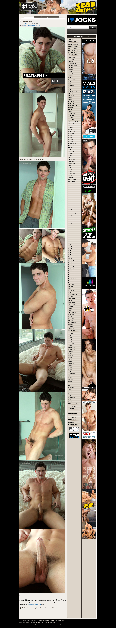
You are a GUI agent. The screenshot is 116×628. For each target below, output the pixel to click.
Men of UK (70, 237)
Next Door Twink (71, 254)
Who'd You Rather (72, 322)
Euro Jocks (70, 153)
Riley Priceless (71, 270)
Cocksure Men (71, 115)
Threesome (70, 306)
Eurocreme (70, 155)
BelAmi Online (71, 85)
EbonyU (70, 149)
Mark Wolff (70, 227)
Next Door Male (71, 252)
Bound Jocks (71, 101)
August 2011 (70, 399)
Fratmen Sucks (71, 173)
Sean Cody (70, 276)
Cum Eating (70, 127)
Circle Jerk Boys (71, 113)
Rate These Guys (72, 266)
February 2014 (71, 343)
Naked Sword (71, 248)
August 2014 (70, 333)
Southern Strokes (72, 282)
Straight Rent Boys (72, 298)
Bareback (70, 81)
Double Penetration (72, 143)
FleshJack (70, 165)
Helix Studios (71, 193)
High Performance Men (73, 195)
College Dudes (71, 123)
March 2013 (70, 361)
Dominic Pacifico (71, 141)
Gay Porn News (71, 181)
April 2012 (70, 383)
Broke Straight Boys (72, 105)
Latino (69, 217)
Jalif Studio (70, 207)
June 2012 (70, 379)
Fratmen (26, 23)
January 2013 (71, 365)
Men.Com (70, 241)
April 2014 (70, 339)
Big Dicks (70, 89)
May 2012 (70, 381)
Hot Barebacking (71, 197)
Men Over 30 (71, 239)
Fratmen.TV (31, 599)
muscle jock (35, 25)
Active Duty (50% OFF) (73, 46)
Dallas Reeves (71, 129)
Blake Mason (71, 95)
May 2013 (70, 357)
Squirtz (69, 292)
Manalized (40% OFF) (73, 44)
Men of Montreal (71, 235)
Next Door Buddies (72, 250)
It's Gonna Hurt (71, 205)
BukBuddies (70, 107)
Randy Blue (70, 264)
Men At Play (70, 233)
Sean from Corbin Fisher (35, 604)
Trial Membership (72, 312)
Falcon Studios (71, 161)
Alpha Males (70, 67)
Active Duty (70, 61)
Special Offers (71, 284)
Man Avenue (70, 221)
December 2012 (71, 367)
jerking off (29, 25)
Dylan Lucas (70, 147)
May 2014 (70, 337)
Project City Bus (71, 260)
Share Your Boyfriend (72, 278)
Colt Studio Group (72, 125)
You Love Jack (71, 328)
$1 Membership (71, 57)
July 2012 (70, 377)
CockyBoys (70, 117)
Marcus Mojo (71, 225)
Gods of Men (71, 185)
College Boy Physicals (73, 121)
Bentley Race (71, 87)
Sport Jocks (70, 286)
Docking (70, 137)
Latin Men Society (72, 213)
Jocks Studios (71, 211)
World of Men (71, 324)
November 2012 (71, 369)
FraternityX (70, 169)
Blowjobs (70, 97)
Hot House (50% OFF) (73, 52)
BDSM (69, 83)
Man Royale (70, 223)
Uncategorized (71, 316)
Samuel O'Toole (71, 274)
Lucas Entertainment (72, 219)
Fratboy (69, 167)
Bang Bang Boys (71, 79)
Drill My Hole (71, 145)
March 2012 (70, 385)
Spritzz (69, 288)
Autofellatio (70, 75)
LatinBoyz (70, 215)
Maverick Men (71, 231)
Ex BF (69, 157)
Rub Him (70, 272)
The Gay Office (71, 304)
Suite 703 (70, 300)
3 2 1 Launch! (71, 59)
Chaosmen (70, 111)
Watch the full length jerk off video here (31, 159)
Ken (32, 25)
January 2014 (71, 345)
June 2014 (70, 335)
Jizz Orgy (70, 209)
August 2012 (70, 375)
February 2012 (71, 387)
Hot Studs (70, 201)
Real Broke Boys (71, 268)
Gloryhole (70, 183)
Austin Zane (70, 73)
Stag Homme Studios (72, 294)
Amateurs (70, 71)
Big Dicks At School (72, 91)
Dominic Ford (71, 139)
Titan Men (70, 310)
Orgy (69, 256)
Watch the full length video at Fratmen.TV (38, 608)
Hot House (70, 199)
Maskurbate (70, 229)
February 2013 (71, 363)
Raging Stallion (71, 262)
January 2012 (71, 389)
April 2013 (70, 359)
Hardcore (70, 191)
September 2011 (71, 397)
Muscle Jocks (71, 244)
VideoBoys (70, 320)
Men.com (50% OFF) (72, 48)
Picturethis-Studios (72, 258)
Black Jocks (70, 93)
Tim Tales (70, 308)
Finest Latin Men (71, 163)
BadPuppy (70, 77)
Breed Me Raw (71, 103)
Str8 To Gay (70, 296)
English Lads (71, 151)
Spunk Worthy (71, 290)
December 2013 (71, 347)
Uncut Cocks (71, 318)
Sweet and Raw (71, 302)
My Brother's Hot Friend (73, 246)
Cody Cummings (71, 119)
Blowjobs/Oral (71, 99)
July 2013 (70, 353)
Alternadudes (71, 69)
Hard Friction (71, 189)
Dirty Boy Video (71, 133)
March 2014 (70, 341)
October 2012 (71, 371)
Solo (30, 23)
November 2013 (71, 349)
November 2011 (71, 393)
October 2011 (71, 395)
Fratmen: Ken (27, 21)
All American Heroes (72, 65)
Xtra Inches (70, 326)
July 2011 (70, 401)
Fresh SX (70, 175)
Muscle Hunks (71, 242)
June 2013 (70, 355)
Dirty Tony (70, 135)
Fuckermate (70, 177)
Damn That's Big (71, 131)
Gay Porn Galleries (72, 179)
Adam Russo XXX (72, 63)
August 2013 (70, 351)
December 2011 (71, 391)
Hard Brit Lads (71, 187)
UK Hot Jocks (71, 314)
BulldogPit (70, 109)
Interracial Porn (71, 203)
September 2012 (71, 373)
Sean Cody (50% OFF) (73, 50)
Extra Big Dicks (71, 159)
